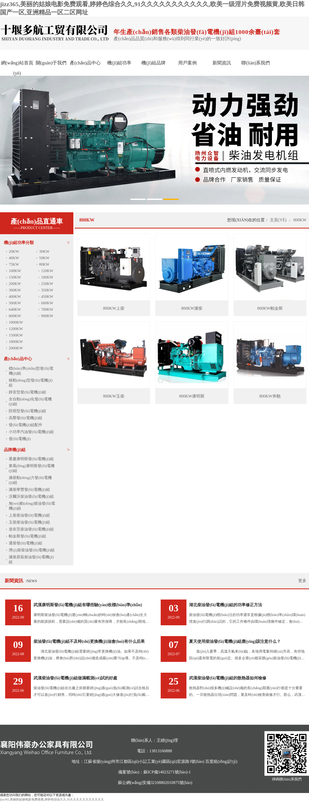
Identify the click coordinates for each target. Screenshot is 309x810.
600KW (47, 303)
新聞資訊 (221, 62)
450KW (47, 296)
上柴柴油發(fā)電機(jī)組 (29, 515)
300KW (15, 290)
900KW (47, 316)
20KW (14, 251)
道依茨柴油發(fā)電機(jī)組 (31, 529)
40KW (14, 258)
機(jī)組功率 (119, 62)
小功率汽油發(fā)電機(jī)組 (31, 432)
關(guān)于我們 (51, 62)
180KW (47, 277)
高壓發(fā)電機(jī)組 (25, 418)
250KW (47, 284)
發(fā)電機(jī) (20, 439)
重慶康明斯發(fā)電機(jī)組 (31, 459)
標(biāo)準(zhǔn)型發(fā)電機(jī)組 (31, 370)
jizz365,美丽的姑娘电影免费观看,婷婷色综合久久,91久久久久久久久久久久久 (52, 799)
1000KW (16, 322)
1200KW (16, 329)
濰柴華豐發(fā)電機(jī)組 (29, 489)
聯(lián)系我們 (255, 62)
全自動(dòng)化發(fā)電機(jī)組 (30, 401)
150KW (15, 277)
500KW (15, 303)
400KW (15, 296)
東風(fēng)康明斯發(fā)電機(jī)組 (32, 468)
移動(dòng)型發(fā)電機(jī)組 (31, 382)
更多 (302, 580)
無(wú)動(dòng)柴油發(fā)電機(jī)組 (32, 505)
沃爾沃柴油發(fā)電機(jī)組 (31, 496)
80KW (44, 264)
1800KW (16, 342)
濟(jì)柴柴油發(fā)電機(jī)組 (32, 550)
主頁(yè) (278, 220)
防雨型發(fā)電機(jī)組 (27, 411)
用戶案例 (187, 62)
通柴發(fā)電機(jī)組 (25, 543)
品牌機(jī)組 (14, 450)
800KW (15, 316)
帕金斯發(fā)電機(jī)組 (27, 536)
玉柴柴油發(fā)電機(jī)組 (29, 522)
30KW (44, 251)
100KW (15, 271)
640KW (15, 309)
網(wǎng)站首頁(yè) (17, 68)
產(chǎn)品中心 (85, 62)
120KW (47, 271)
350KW (47, 290)
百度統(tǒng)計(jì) (221, 761)
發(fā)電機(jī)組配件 (25, 425)
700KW (47, 309)
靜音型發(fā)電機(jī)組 (27, 392)
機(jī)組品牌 (153, 62)
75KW (14, 264)
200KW (15, 284)
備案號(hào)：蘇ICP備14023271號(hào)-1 (154, 772)
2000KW (16, 348)
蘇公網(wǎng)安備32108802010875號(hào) (155, 782)
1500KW (16, 335)
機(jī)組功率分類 (19, 242)
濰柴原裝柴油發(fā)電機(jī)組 (31, 559)
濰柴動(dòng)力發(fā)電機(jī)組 (30, 480)
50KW (44, 258)
